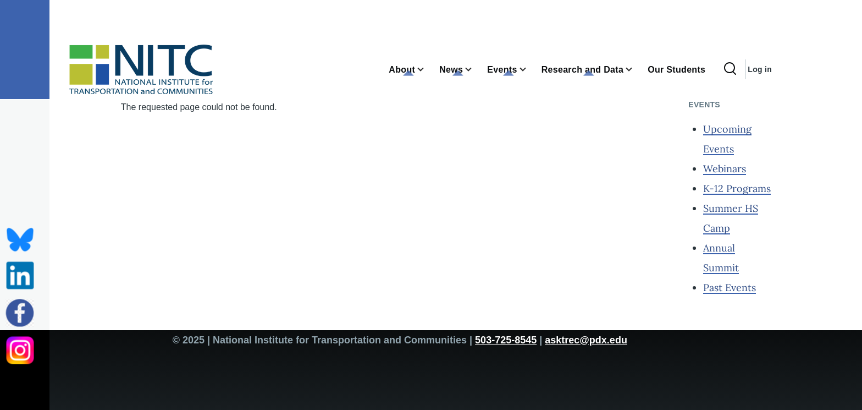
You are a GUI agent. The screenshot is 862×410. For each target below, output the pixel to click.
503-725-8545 (506, 340)
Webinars (724, 168)
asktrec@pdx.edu (586, 340)
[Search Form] (730, 69)
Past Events (729, 287)
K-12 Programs (737, 188)
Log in (760, 69)
